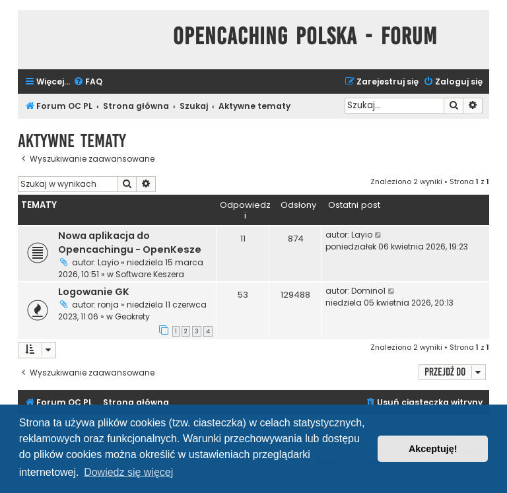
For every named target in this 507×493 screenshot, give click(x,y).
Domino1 (368, 290)
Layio (108, 262)
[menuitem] (87, 82)
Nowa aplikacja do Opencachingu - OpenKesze (129, 242)
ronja (108, 304)
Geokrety (132, 316)
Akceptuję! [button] (433, 449)
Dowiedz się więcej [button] (128, 472)
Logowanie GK (93, 291)
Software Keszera (150, 274)
